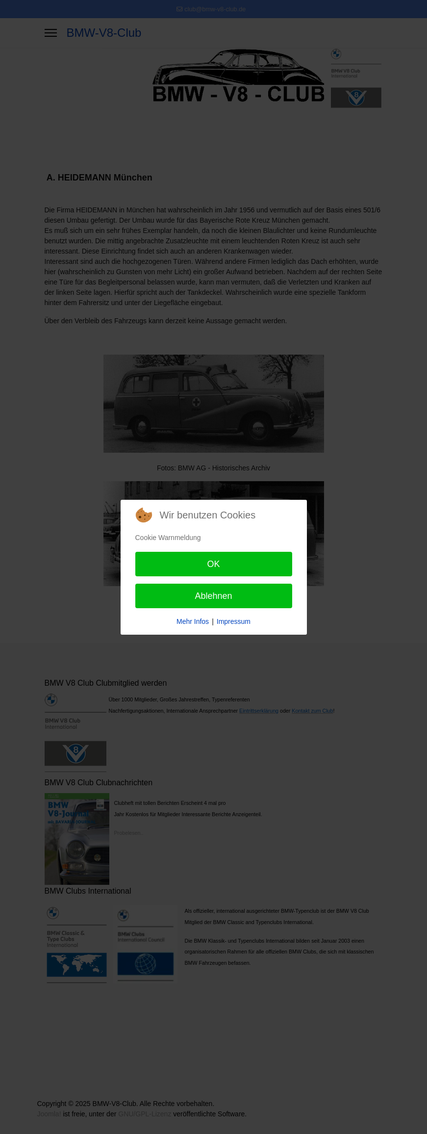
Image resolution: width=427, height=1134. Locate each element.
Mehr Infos (192, 621)
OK (213, 564)
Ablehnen (213, 596)
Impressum (234, 621)
